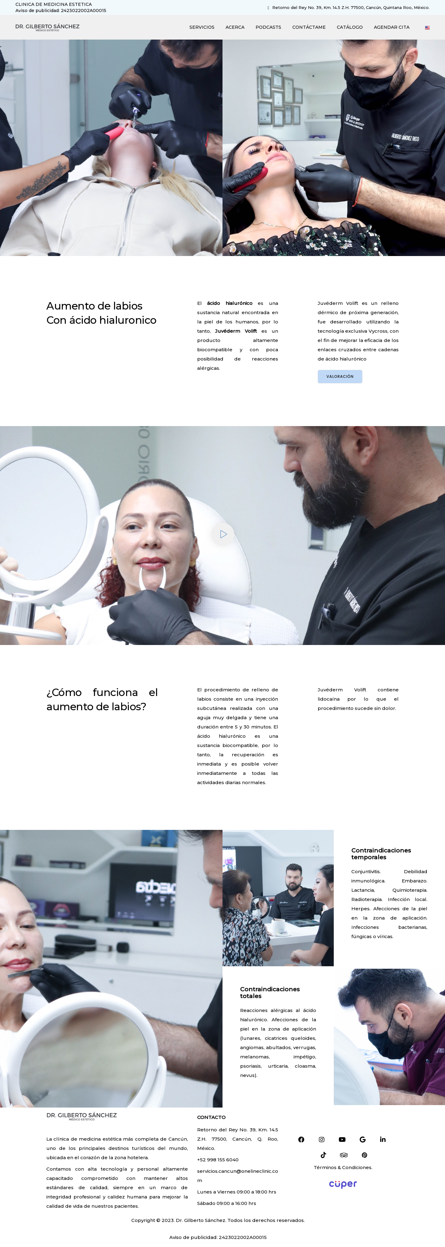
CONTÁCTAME (308, 27)
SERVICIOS (201, 27)
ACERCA (234, 27)
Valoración (340, 376)
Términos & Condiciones (342, 1167)
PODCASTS (268, 27)
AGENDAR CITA (391, 27)
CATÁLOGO (349, 27)
